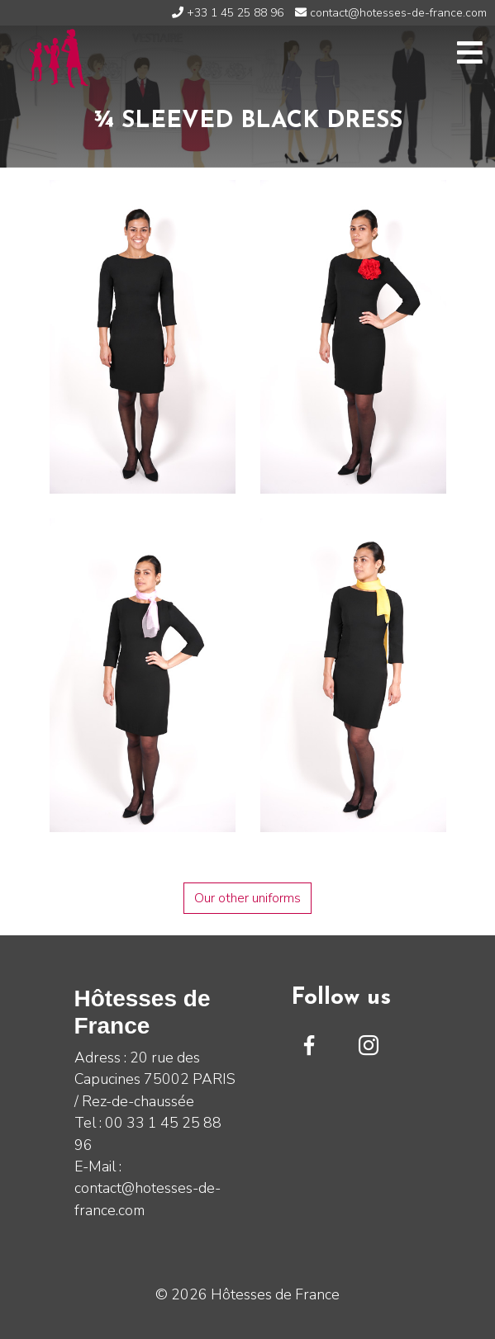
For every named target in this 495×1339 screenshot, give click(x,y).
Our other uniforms (247, 898)
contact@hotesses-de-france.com (391, 13)
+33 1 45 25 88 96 (227, 13)
